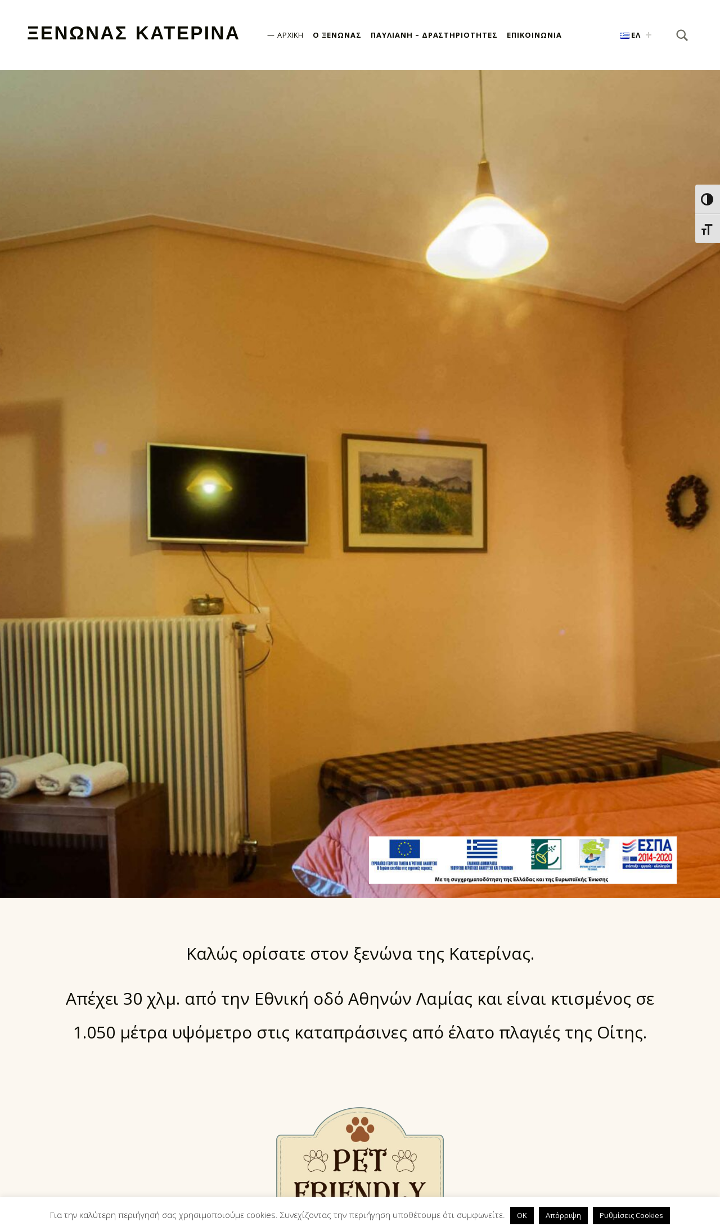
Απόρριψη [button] (563, 1215)
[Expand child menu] (648, 35)
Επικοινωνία (534, 35)
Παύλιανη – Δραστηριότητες (434, 35)
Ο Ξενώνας (337, 35)
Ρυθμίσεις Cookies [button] (631, 1215)
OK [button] (522, 1215)
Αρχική (290, 35)
